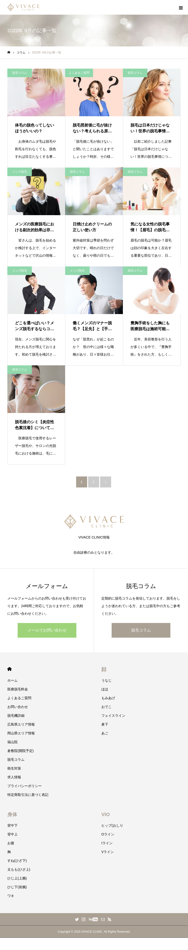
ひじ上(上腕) (17, 878)
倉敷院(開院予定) (20, 751)
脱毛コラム (19, 72)
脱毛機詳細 (15, 716)
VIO (105, 814)
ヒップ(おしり (112, 825)
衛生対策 (14, 768)
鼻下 (104, 724)
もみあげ (108, 698)
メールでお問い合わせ (47, 630)
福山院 (12, 742)
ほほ (104, 689)
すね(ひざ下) (17, 861)
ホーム (12, 680)
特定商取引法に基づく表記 (27, 795)
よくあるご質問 (79, 72)
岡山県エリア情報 (21, 733)
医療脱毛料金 (17, 689)
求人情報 (14, 777)
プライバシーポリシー (24, 786)
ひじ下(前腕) (17, 887)
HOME (9, 669)
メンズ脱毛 (19, 171)
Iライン (107, 843)
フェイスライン (113, 716)
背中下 (12, 825)
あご (104, 733)
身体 (12, 814)
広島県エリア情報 (21, 724)
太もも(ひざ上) (18, 869)
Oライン (107, 834)
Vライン (107, 852)
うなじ (106, 680)
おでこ (106, 707)
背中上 (12, 834)
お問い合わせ (17, 707)
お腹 (10, 843)
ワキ (10, 896)
